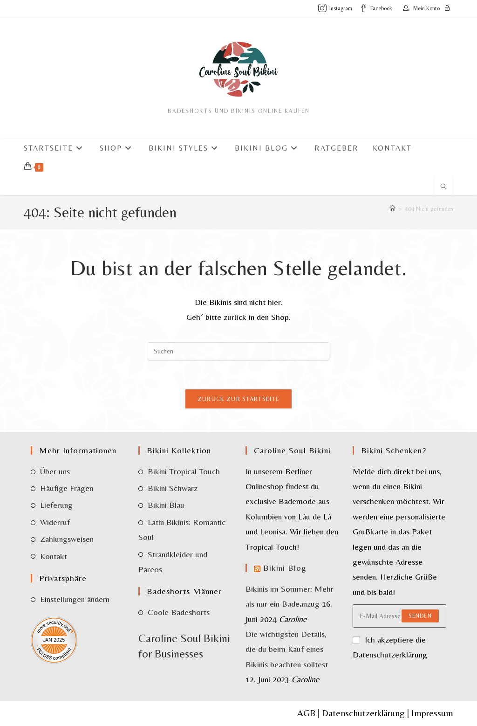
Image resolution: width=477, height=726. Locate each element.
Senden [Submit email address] (420, 616)
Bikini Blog (285, 568)
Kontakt (53, 556)
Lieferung (56, 505)
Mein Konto (426, 8)
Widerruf (55, 522)
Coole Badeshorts (179, 612)
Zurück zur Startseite (238, 398)
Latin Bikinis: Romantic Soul (181, 529)
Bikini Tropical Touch (184, 471)
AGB (306, 712)
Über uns (55, 471)
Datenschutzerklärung (363, 712)
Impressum (432, 712)
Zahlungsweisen (67, 539)
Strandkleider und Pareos (172, 561)
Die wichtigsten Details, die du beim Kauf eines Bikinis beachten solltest (286, 649)
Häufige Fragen (66, 488)
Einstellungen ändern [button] (74, 599)
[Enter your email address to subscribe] (399, 616)
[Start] (392, 208)
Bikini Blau (166, 505)
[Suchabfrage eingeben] (238, 351)
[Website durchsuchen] (443, 187)
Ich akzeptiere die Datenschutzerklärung (390, 647)
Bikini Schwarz (173, 488)
